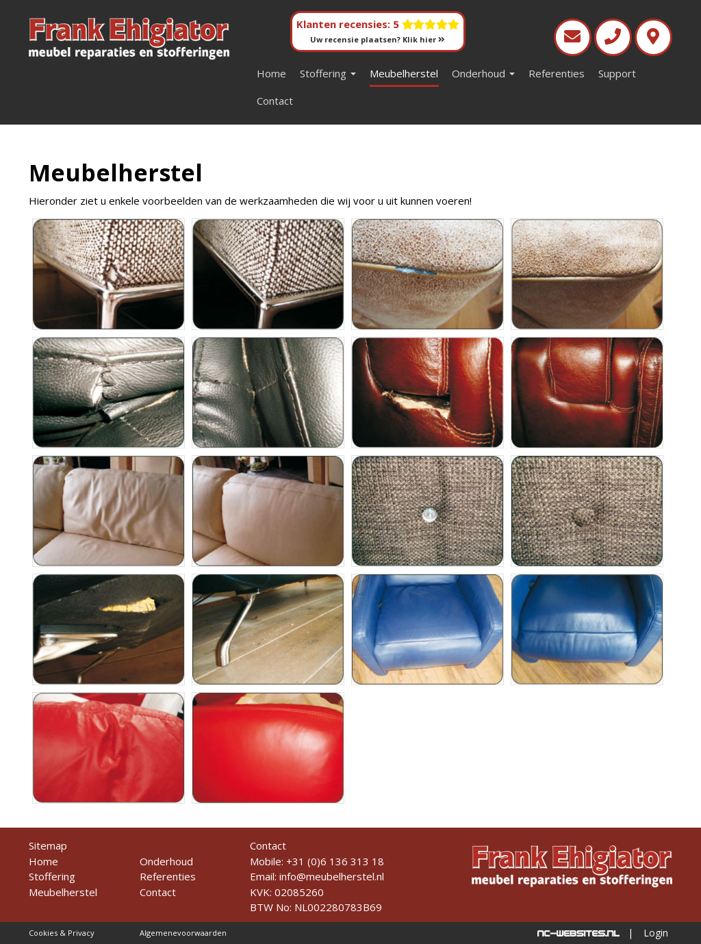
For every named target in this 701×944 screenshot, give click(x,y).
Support (617, 73)
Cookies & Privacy (61, 933)
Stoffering (328, 73)
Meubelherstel (404, 73)
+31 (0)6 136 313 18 (335, 861)
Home (271, 73)
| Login (648, 932)
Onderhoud (483, 73)
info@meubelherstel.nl (331, 876)
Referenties (556, 73)
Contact (275, 100)
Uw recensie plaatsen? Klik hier (377, 39)
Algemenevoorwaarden (183, 933)
